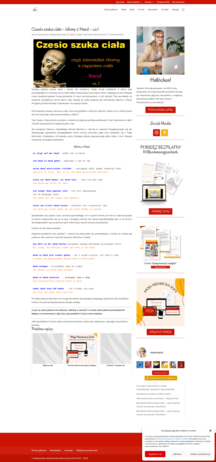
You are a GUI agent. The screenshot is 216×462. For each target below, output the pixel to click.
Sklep (123, 10)
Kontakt (164, 10)
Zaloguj (175, 10)
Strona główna (111, 10)
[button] (210, 430)
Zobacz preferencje (200, 454)
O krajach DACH (163, 2)
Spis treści (120, 2)
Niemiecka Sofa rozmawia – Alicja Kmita (157, 398)
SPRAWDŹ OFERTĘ (160, 332)
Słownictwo (100, 34)
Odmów (177, 454)
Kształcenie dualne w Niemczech (154, 394)
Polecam (148, 2)
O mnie (141, 10)
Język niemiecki (133, 2)
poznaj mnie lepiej (160, 110)
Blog (132, 10)
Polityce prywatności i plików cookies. (173, 439)
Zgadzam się (155, 454)
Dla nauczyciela (178, 2)
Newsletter (153, 10)
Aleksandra (55, 34)
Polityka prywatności (86, 450)
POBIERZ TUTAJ (161, 211)
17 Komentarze (115, 34)
